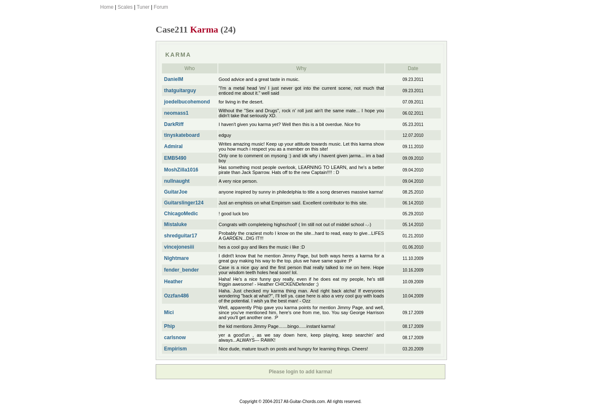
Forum (161, 7)
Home (107, 7)
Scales (125, 7)
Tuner (142, 7)
